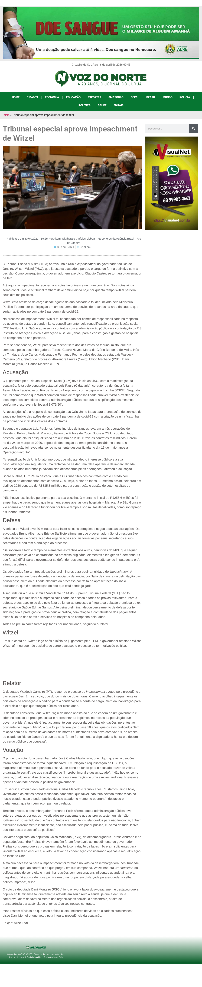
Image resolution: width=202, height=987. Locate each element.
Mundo (167, 97)
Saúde (102, 105)
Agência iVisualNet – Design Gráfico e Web (44, 957)
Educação (73, 97)
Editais (118, 105)
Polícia (185, 97)
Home (15, 97)
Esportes (94, 97)
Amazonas (115, 97)
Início (6, 115)
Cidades (32, 97)
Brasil (151, 97)
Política (85, 105)
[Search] (193, 128)
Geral (135, 97)
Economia (52, 97)
